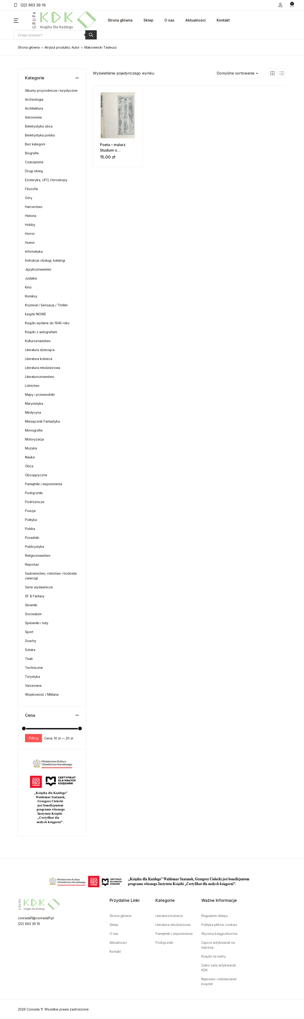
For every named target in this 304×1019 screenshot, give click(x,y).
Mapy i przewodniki (40, 394)
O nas (169, 20)
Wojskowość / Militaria (41, 694)
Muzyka (31, 448)
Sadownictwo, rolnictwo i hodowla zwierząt (51, 575)
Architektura (34, 108)
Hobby (30, 225)
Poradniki (32, 538)
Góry (28, 198)
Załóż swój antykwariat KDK (218, 967)
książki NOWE (35, 314)
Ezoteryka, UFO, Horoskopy (46, 180)
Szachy (30, 641)
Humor (30, 242)
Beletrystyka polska (40, 135)
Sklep (148, 20)
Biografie (32, 153)
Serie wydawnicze (39, 587)
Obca (29, 466)
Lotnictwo (32, 386)
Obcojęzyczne (36, 475)
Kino (28, 287)
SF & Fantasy (34, 596)
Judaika (31, 278)
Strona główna (120, 20)
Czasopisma (34, 162)
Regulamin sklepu (214, 916)
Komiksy (31, 296)
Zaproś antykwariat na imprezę (218, 945)
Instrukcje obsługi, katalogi (45, 260)
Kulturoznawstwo (38, 341)
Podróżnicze (34, 502)
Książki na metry (213, 956)
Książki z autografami (41, 332)
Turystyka (32, 676)
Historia (30, 216)
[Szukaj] (91, 34)
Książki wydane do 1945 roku (47, 323)
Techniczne (34, 668)
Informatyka (34, 251)
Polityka (31, 520)
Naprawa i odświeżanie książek (219, 981)
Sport (29, 632)
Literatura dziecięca (40, 350)
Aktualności (195, 20)
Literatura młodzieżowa (42, 368)
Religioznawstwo (37, 555)
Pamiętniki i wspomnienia (43, 484)
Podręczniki (34, 493)
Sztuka (30, 650)
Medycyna (33, 412)
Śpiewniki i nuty (36, 623)
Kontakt (223, 20)
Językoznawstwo (38, 269)
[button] (280, 5)
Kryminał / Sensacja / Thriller (46, 305)
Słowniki (31, 605)
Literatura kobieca (38, 359)
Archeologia (34, 99)
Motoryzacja (34, 439)
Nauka (30, 457)
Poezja (30, 511)
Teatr (29, 659)
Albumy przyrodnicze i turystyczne (51, 90)
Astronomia (33, 117)
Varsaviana (33, 685)
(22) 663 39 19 (30, 5)
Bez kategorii (35, 144)
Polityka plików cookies (219, 925)
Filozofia (31, 189)
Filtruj (33, 738)
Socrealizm (33, 614)
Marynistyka (34, 403)
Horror (30, 233)
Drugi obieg (34, 171)
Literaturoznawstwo (39, 377)
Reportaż (32, 564)
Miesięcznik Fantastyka (42, 421)
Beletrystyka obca (39, 126)
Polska (30, 529)
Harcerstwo (33, 207)
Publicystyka (34, 546)
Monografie (34, 430)
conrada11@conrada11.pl (36, 918)
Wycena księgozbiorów (219, 934)
